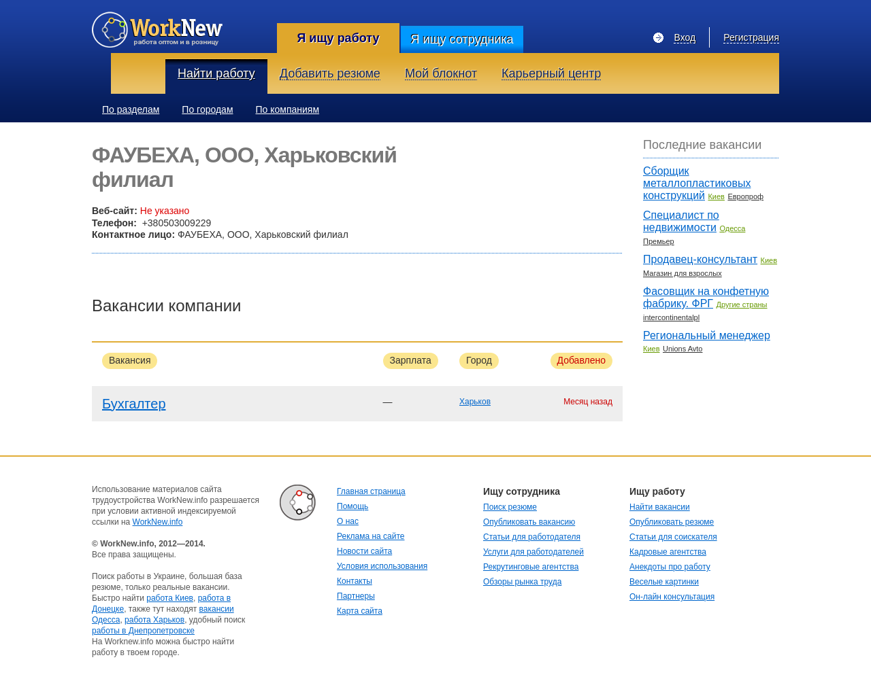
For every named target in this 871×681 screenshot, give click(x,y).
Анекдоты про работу (669, 567)
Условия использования (382, 566)
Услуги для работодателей (533, 552)
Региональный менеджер (706, 335)
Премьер (658, 241)
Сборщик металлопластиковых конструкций (697, 183)
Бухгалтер (134, 403)
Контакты (354, 581)
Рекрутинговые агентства (530, 567)
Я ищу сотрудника (461, 39)
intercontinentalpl (671, 317)
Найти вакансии (659, 507)
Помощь (352, 506)
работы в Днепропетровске (143, 630)
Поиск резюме (510, 507)
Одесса (732, 228)
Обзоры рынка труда (522, 582)
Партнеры (356, 596)
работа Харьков (154, 620)
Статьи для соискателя (673, 537)
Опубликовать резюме (671, 522)
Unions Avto (683, 349)
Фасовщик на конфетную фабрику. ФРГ (706, 297)
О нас (348, 521)
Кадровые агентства (667, 552)
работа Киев (169, 598)
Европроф (745, 196)
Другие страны (741, 304)
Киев (716, 196)
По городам (207, 109)
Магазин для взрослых (682, 273)
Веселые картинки (664, 582)
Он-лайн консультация (671, 596)
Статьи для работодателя (531, 537)
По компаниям (288, 109)
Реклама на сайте (371, 536)
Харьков (475, 401)
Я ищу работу (338, 38)
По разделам (130, 109)
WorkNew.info (158, 522)
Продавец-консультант (700, 259)
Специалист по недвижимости (681, 221)
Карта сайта (359, 611)
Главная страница (371, 491)
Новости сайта (364, 551)
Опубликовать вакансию (529, 522)
